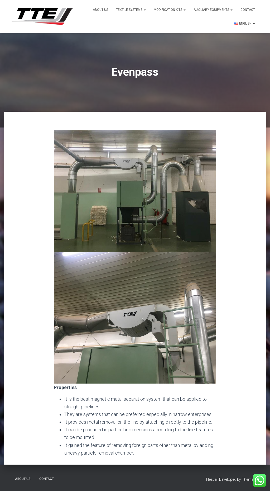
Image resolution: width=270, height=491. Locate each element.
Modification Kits (170, 10)
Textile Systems (131, 10)
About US (100, 10)
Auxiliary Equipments (213, 10)
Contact (247, 10)
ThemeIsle (250, 479)
